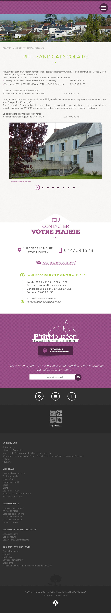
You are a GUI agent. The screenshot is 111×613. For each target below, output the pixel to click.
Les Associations (10, 534)
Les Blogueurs (9, 536)
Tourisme (7, 461)
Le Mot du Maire (10, 522)
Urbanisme (8, 562)
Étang (5, 487)
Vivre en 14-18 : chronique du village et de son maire (27, 453)
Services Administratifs (13, 559)
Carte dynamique (11, 551)
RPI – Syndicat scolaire (13, 496)
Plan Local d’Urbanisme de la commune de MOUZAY (27, 565)
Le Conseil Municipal (12, 519)
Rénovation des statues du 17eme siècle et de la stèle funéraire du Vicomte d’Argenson (43, 456)
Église (5, 484)
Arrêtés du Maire (10, 510)
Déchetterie (8, 557)
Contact (6, 554)
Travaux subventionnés (13, 508)
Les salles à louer (11, 490)
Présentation (9, 447)
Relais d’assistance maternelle (17, 493)
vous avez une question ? (58, 262)
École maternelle (10, 476)
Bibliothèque (9, 479)
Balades (6, 459)
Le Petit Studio (55, 603)
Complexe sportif (11, 482)
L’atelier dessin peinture (14, 473)
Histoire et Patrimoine (13, 450)
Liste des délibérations (13, 513)
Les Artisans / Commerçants (16, 539)
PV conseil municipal (12, 516)
